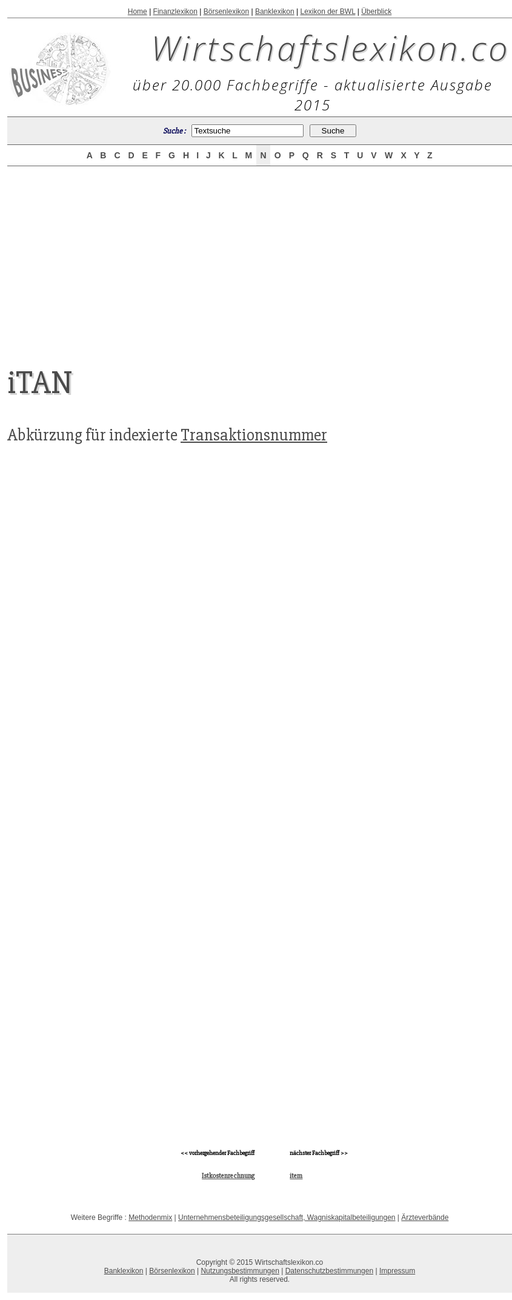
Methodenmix (150, 1217)
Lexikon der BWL (327, 11)
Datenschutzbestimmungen (329, 1271)
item (296, 1175)
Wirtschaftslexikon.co (330, 47)
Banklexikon (274, 11)
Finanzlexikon (175, 11)
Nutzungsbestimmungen (240, 1271)
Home (137, 11)
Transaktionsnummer (254, 435)
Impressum (397, 1271)
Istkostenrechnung (228, 1175)
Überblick (376, 11)
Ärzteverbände (424, 1217)
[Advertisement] (260, 256)
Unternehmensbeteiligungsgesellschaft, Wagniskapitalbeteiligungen (286, 1217)
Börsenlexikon (226, 11)
